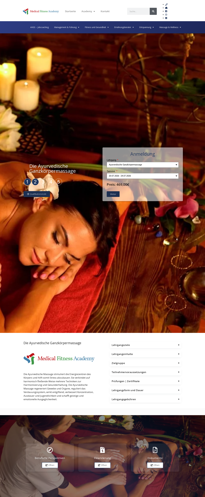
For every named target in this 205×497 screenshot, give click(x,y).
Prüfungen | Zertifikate (126, 381)
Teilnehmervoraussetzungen (129, 372)
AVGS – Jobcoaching (39, 27)
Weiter (113, 194)
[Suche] (153, 11)
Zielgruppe (118, 363)
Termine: (111, 171)
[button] (145, 345)
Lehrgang (112, 160)
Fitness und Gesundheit (97, 27)
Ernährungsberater (124, 27)
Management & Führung (66, 27)
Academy (88, 11)
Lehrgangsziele (121, 345)
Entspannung (146, 27)
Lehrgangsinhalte (122, 354)
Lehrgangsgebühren (124, 399)
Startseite (70, 11)
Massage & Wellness (170, 27)
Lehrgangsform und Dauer (128, 390)
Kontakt (105, 11)
